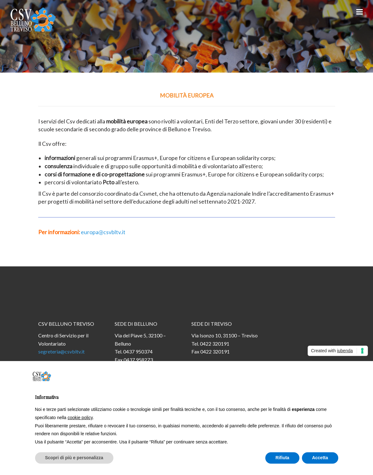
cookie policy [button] (80, 417)
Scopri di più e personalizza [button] (74, 457)
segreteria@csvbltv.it (61, 351)
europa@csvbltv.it (103, 232)
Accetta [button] (320, 457)
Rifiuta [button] (282, 457)
